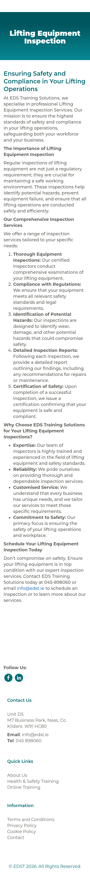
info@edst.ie (30, 588)
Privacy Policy (21, 825)
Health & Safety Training (33, 781)
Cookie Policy (21, 831)
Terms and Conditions (30, 819)
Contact (15, 837)
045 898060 (28, 740)
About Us (17, 775)
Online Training (23, 787)
